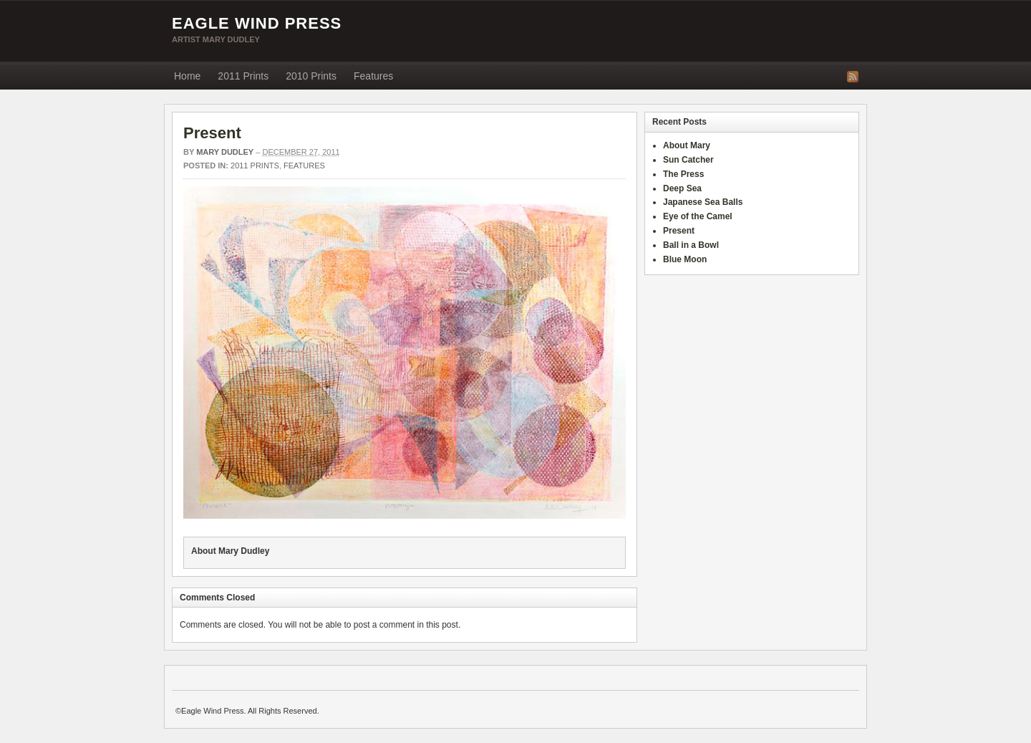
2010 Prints (311, 76)
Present (212, 133)
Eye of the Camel (697, 216)
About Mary (686, 145)
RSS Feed (852, 76)
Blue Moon (685, 259)
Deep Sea (682, 188)
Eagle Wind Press (257, 23)
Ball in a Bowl (691, 245)
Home (187, 76)
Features (373, 76)
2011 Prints (243, 76)
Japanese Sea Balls (702, 202)
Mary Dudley (224, 152)
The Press (683, 174)
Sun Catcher (688, 160)
